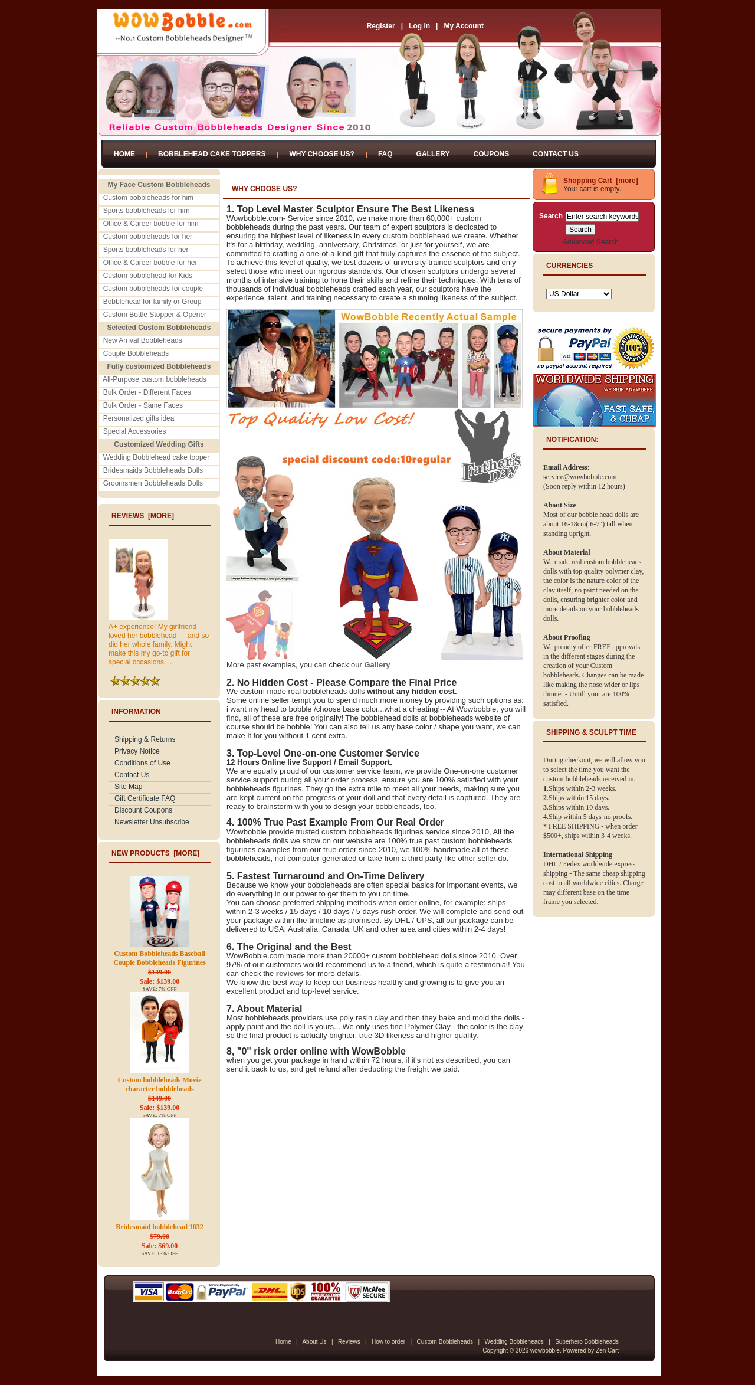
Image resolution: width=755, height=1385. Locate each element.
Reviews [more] (142, 516)
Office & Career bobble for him (151, 224)
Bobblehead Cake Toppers (211, 154)
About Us (314, 1341)
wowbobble (545, 1350)
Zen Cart (607, 1350)
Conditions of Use (142, 763)
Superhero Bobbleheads (587, 1341)
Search (551, 216)
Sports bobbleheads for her (146, 249)
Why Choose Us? (321, 154)
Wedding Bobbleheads (513, 1341)
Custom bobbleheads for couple (153, 288)
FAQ (385, 154)
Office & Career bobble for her (150, 262)
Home (124, 154)
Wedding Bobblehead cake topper (156, 457)
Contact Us (556, 154)
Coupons (492, 154)
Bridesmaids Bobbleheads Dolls (153, 470)
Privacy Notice (137, 751)
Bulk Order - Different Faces (147, 392)
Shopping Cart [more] (600, 180)
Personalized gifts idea (139, 418)
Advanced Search (591, 242)
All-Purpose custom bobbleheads (154, 379)
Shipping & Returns (144, 739)
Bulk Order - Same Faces (143, 405)
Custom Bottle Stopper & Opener (154, 314)
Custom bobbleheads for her (147, 237)
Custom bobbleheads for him (148, 198)
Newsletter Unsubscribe (151, 822)
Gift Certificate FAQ (144, 798)
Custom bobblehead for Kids (147, 275)
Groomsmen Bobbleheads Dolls (153, 483)
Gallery (433, 154)
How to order (388, 1341)
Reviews (349, 1341)
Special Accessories (134, 431)
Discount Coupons (143, 810)
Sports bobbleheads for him (146, 211)
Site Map (128, 786)
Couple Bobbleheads (136, 353)
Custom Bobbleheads (444, 1341)
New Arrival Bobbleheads (142, 340)
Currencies (569, 265)
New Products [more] (155, 853)
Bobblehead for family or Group (152, 301)
